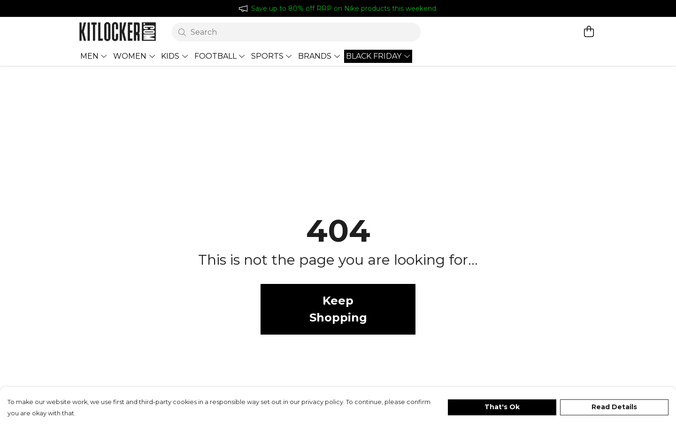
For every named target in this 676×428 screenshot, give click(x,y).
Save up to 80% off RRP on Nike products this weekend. (344, 8)
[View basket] (588, 31)
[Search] (296, 32)
